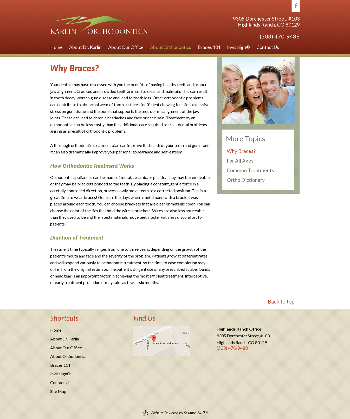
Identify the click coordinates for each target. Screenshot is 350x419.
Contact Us (60, 382)
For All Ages (240, 161)
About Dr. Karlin (64, 338)
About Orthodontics (68, 356)
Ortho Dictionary (246, 180)
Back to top (281, 301)
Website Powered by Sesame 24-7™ (175, 413)
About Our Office (66, 347)
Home (55, 329)
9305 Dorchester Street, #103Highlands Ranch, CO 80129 (266, 22)
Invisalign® (60, 373)
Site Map (58, 391)
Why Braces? (241, 151)
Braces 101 (60, 365)
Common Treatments (250, 170)
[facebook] (296, 5)
